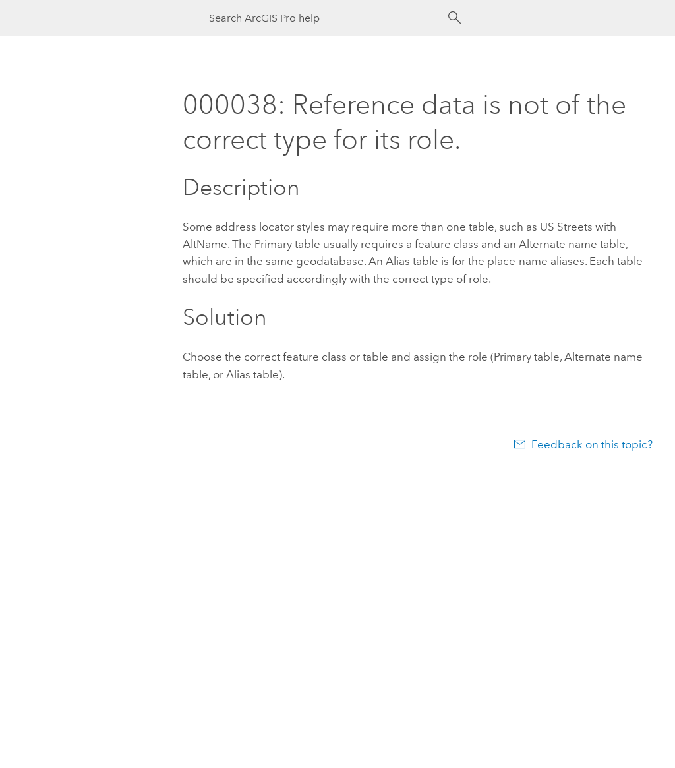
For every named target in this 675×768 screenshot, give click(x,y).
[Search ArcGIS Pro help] (324, 18)
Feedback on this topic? (592, 444)
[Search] (454, 17)
